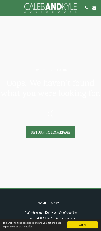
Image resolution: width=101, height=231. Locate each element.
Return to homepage (50, 132)
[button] (6, 8)
